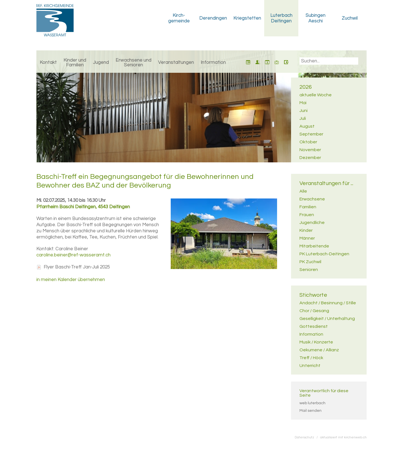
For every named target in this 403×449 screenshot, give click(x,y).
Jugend (101, 62)
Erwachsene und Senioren (133, 62)
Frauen (306, 214)
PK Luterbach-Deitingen (324, 254)
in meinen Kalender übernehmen (70, 279)
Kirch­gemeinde (179, 18)
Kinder (306, 230)
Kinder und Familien (75, 62)
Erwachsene (312, 199)
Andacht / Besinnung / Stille (327, 303)
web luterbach (312, 403)
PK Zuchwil (310, 261)
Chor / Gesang (314, 310)
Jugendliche (312, 222)
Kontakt (48, 62)
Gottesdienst (313, 326)
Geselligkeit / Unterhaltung (327, 318)
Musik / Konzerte (316, 342)
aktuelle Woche (315, 95)
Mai (302, 102)
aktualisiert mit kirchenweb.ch (343, 437)
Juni (303, 110)
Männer (307, 238)
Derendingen (213, 18)
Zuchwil (350, 18)
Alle (303, 191)
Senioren (308, 269)
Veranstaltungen (176, 62)
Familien (307, 207)
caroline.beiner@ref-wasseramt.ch (73, 255)
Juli (302, 118)
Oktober (308, 142)
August (307, 126)
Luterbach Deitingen (281, 18)
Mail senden (310, 411)
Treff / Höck (311, 358)
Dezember (310, 157)
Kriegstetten (247, 18)
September (311, 134)
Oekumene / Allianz (319, 350)
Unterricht (309, 365)
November (310, 150)
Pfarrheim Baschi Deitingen (83, 206)
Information (213, 62)
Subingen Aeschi (315, 18)
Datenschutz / (307, 437)
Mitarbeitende (314, 246)
